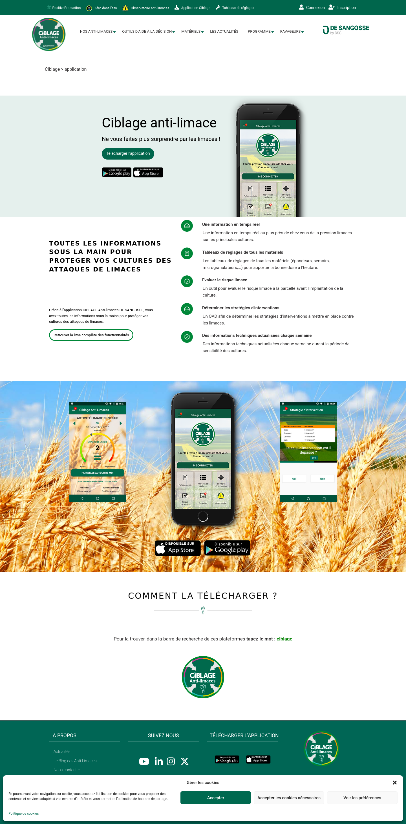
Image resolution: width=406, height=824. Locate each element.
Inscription (342, 7)
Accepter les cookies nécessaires (289, 797)
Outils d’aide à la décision (147, 31)
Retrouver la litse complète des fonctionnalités (91, 335)
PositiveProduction (64, 7)
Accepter (215, 797)
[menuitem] (96, 31)
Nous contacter (67, 770)
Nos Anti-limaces (96, 31)
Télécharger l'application (128, 153)
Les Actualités (224, 31)
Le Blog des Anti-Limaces (75, 761)
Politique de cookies (23, 814)
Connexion (312, 7)
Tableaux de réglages (235, 7)
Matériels (190, 31)
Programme (259, 31)
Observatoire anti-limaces (145, 8)
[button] (395, 782)
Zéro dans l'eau (101, 8)
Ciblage (52, 69)
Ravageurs (290, 31)
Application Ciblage (192, 7)
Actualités (62, 751)
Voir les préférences (362, 797)
